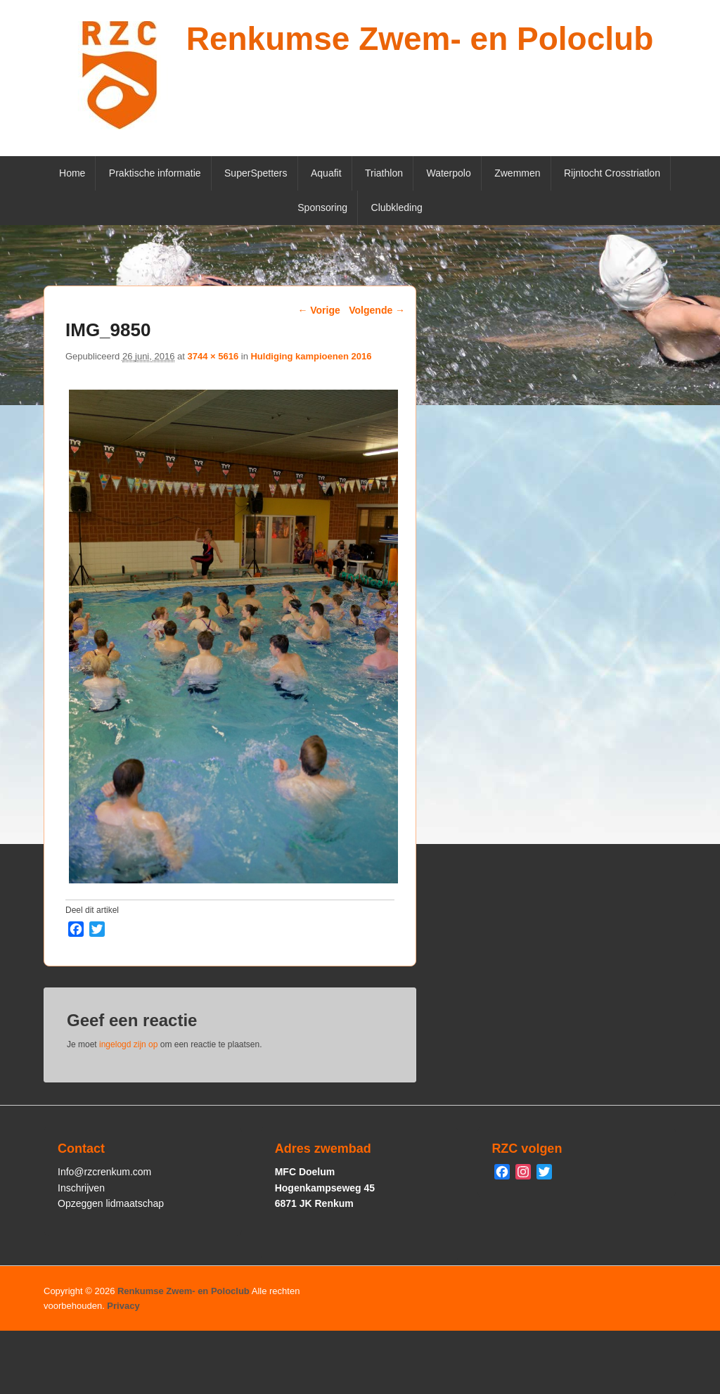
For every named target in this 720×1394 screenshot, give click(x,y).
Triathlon (384, 173)
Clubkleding (397, 207)
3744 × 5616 (212, 356)
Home (72, 173)
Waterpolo (448, 173)
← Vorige (318, 310)
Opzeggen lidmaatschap (111, 1203)
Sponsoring (322, 207)
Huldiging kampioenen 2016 (310, 356)
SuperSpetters (256, 173)
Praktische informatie (155, 173)
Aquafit (326, 173)
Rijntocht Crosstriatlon (612, 173)
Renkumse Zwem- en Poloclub (420, 38)
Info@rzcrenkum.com (104, 1171)
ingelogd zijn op (128, 1044)
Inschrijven (81, 1188)
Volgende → (377, 310)
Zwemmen (517, 173)
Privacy (123, 1305)
